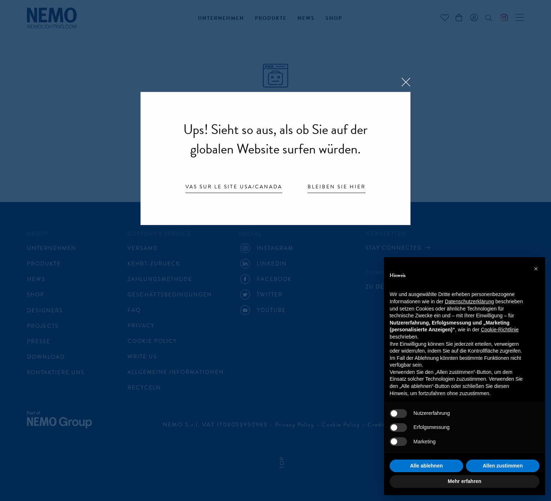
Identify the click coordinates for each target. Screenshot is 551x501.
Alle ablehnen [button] (426, 466)
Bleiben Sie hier (337, 187)
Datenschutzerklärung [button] (469, 301)
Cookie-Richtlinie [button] (500, 329)
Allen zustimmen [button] (503, 466)
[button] (536, 268)
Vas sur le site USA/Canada (233, 187)
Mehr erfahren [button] (464, 481)
